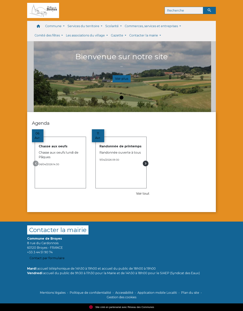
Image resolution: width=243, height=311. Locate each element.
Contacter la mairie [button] (144, 35)
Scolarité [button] (112, 26)
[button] (38, 27)
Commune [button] (53, 26)
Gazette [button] (117, 35)
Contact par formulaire (47, 258)
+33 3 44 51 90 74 (40, 252)
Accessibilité (124, 292)
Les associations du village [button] (86, 35)
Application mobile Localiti (157, 292)
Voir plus (121, 79)
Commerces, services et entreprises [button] (152, 26)
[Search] (184, 10)
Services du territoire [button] (84, 26)
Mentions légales (52, 292)
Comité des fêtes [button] (48, 35)
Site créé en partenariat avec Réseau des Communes (121, 307)
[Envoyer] (209, 10)
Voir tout (142, 193)
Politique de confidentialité (90, 292)
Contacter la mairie (58, 230)
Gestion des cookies (121, 297)
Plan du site (190, 292)
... (121, 65)
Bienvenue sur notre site (121, 56)
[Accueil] (43, 10)
